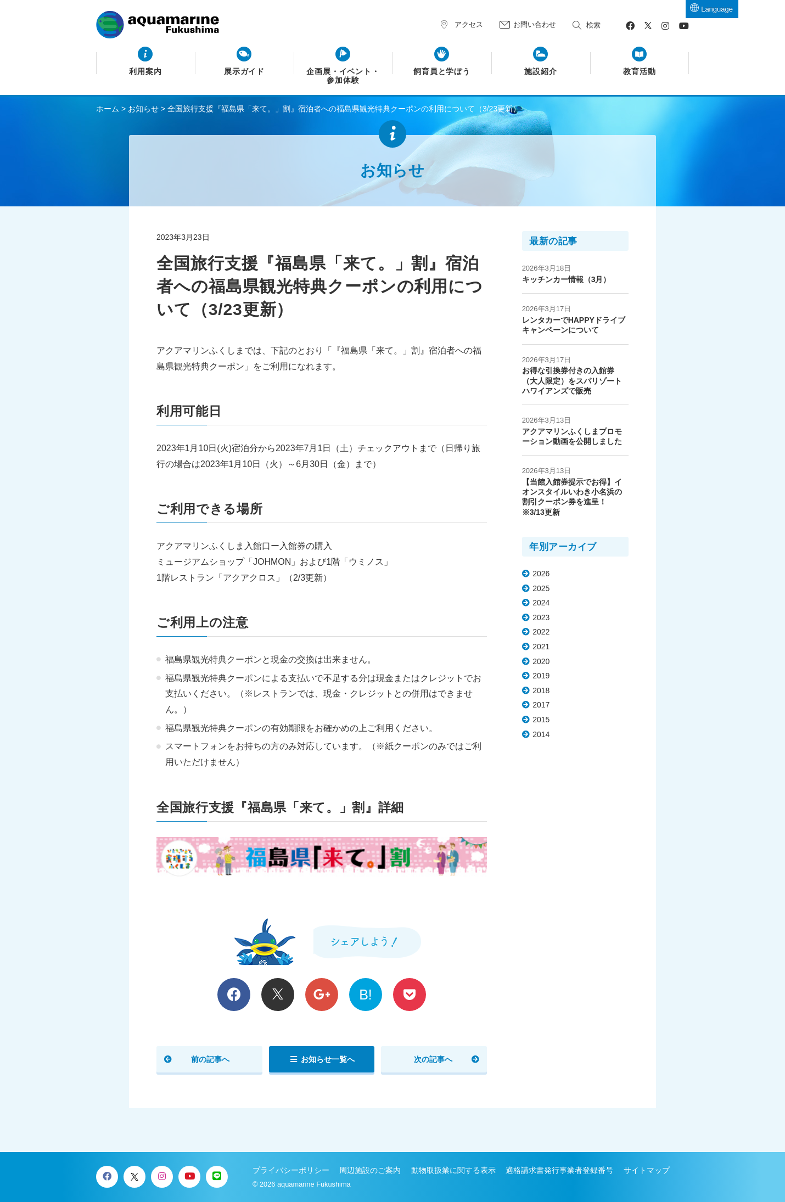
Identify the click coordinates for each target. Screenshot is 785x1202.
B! (365, 994)
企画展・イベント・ (343, 76)
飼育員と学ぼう (442, 72)
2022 (541, 631)
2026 (541, 573)
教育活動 (639, 72)
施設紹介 (540, 72)
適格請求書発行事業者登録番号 (559, 1170)
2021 (541, 646)
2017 (541, 704)
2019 (541, 675)
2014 (541, 734)
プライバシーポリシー (291, 1170)
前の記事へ (210, 1059)
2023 (541, 617)
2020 (541, 661)
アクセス (469, 24)
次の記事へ (433, 1059)
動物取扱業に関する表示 (453, 1170)
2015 (541, 719)
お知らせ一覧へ (328, 1059)
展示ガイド (244, 72)
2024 (541, 602)
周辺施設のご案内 (370, 1170)
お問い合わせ (534, 24)
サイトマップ (647, 1170)
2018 (541, 690)
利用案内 (145, 72)
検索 (593, 25)
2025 (541, 588)
